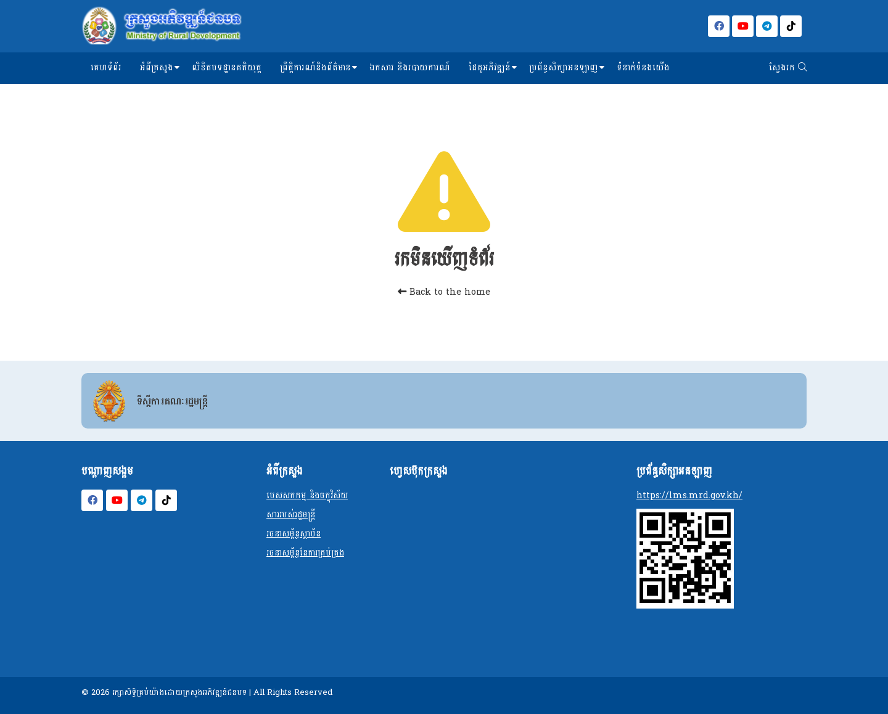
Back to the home (444, 292)
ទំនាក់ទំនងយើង (643, 67)
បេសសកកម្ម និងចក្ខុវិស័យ (307, 495)
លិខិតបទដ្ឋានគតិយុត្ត (226, 67)
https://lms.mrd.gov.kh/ (689, 495)
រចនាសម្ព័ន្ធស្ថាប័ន (293, 533)
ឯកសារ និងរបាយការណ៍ (409, 67)
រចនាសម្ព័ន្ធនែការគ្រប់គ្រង (305, 552)
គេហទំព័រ (106, 67)
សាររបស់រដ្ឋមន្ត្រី (290, 514)
